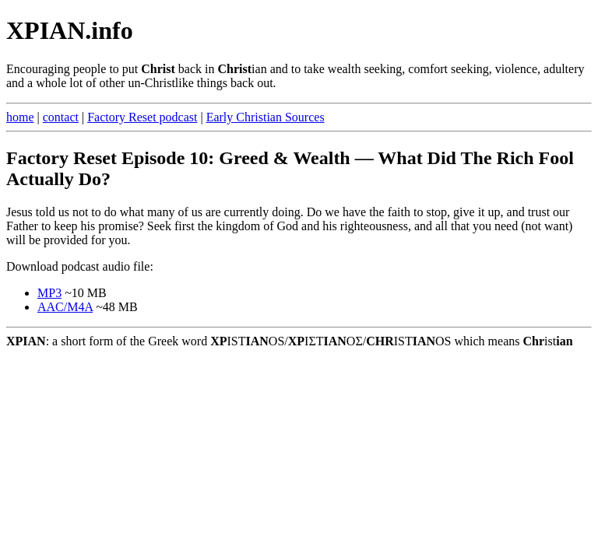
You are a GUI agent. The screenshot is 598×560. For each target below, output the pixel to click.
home (20, 117)
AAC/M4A (65, 306)
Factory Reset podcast (142, 117)
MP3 (49, 292)
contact (61, 117)
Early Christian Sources (265, 117)
